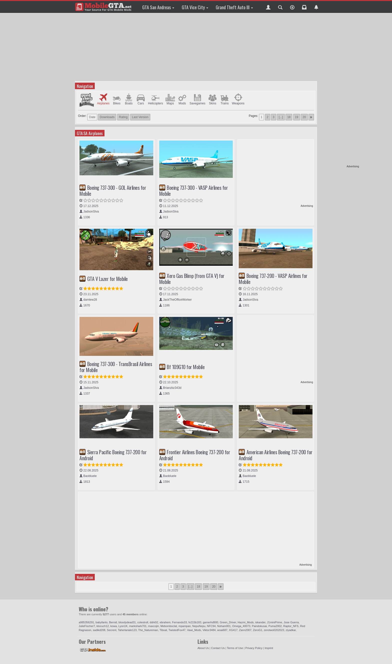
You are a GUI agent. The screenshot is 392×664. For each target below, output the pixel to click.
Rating (123, 117)
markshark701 (137, 626)
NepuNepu (199, 626)
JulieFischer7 (87, 626)
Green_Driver (228, 622)
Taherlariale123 (127, 630)
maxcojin (153, 626)
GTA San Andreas (158, 7)
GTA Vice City (195, 7)
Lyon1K (123, 626)
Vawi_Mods (194, 630)
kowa (113, 626)
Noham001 (224, 626)
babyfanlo (102, 622)
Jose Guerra (291, 622)
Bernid (113, 622)
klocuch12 (102, 626)
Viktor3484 (209, 630)
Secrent (111, 630)
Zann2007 (245, 630)
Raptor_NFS (290, 626)
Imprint (269, 648)
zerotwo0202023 (274, 630)
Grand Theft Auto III (234, 7)
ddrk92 (154, 622)
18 (288, 117)
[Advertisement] (340, 90)
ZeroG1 (257, 630)
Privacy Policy (253, 648)
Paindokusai (259, 626)
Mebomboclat (168, 626)
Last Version (140, 117)
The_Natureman (148, 630)
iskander (260, 622)
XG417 (233, 630)
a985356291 (86, 622)
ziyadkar (291, 630)
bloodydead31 (127, 622)
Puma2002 (275, 626)
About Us (203, 648)
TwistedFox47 (177, 630)
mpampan (184, 626)
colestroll (142, 622)
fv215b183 (194, 622)
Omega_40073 (241, 626)
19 (296, 117)
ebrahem (165, 622)
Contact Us (217, 648)
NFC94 (211, 626)
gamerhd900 (210, 622)
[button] (268, 6)
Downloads (107, 117)
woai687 (222, 630)
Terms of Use (235, 648)
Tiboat (163, 630)
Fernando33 (179, 622)
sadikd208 (99, 630)
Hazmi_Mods (246, 622)
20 (304, 117)
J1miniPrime (274, 622)
